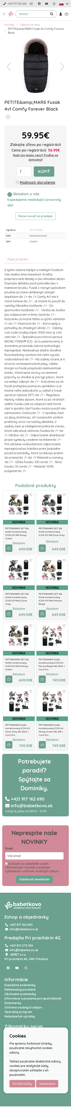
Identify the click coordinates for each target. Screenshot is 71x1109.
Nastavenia (47, 1084)
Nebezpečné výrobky (19, 1016)
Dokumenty (12, 1003)
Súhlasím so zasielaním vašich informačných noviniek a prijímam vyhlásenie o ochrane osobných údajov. (32, 867)
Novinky (9, 24)
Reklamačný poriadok (20, 989)
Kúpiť (44, 171)
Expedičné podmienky (20, 985)
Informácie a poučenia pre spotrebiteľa (32, 998)
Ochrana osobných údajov (23, 1007)
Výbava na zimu (30, 24)
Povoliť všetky (22, 1084)
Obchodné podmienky (20, 994)
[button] (4, 13)
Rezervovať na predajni (35, 216)
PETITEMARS (36, 230)
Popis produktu (17, 259)
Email (9, 848)
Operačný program (18, 1012)
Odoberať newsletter (34, 879)
